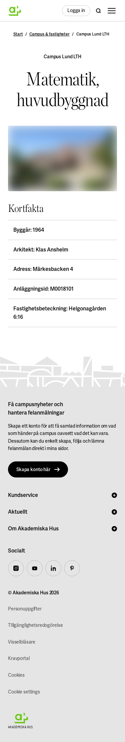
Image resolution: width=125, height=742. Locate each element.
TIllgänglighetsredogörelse (35, 625)
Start (18, 34)
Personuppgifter (25, 609)
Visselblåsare (21, 642)
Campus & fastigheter (49, 34)
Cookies (16, 675)
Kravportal (19, 658)
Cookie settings (24, 692)
